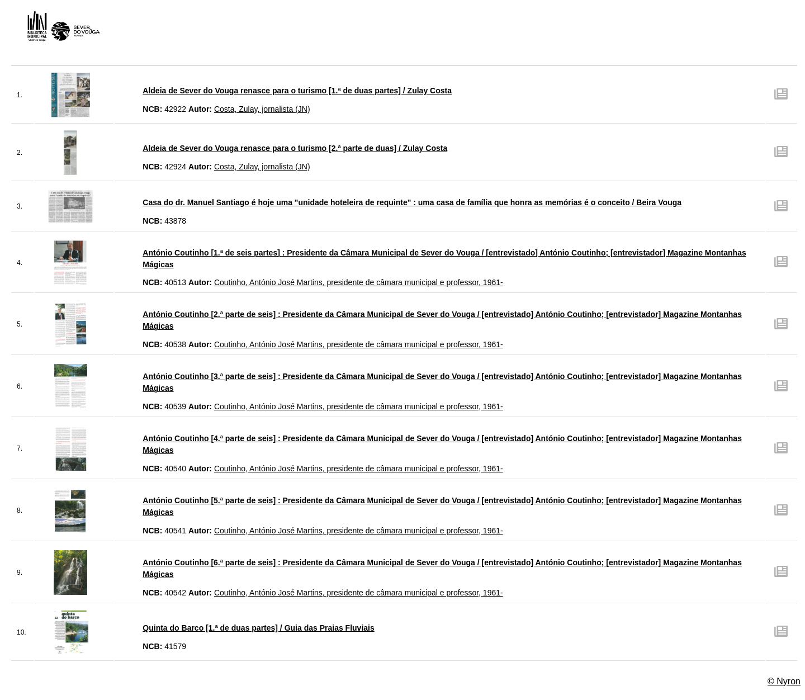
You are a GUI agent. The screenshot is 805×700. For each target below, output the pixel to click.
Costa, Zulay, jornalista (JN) (262, 109)
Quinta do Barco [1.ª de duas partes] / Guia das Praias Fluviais (258, 627)
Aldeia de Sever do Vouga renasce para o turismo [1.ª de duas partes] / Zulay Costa (297, 90)
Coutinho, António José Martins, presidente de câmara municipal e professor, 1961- (358, 282)
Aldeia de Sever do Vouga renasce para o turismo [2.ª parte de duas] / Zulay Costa (295, 148)
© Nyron (784, 681)
